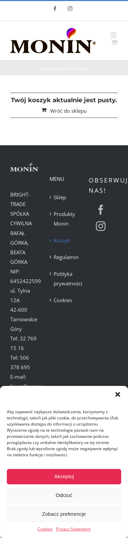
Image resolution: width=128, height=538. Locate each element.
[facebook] (100, 210)
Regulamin (64, 257)
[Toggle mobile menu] (114, 35)
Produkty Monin (64, 219)
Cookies (45, 529)
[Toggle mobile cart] (114, 42)
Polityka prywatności (64, 278)
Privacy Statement (73, 529)
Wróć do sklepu (68, 110)
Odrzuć (64, 495)
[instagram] (100, 226)
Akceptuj (64, 476)
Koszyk (62, 240)
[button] (117, 394)
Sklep (60, 197)
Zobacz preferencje (64, 514)
